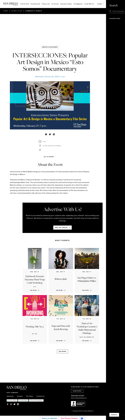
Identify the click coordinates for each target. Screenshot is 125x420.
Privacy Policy (13, 400)
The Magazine (78, 4)
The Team (29, 396)
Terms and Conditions (37, 400)
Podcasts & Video (66, 4)
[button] (46, 134)
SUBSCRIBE (77, 391)
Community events (33, 11)
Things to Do (45, 4)
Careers (20, 396)
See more (62, 351)
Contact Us (40, 396)
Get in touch (61, 227)
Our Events (55, 4)
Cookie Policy (23, 400)
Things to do (16, 11)
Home (5, 11)
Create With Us (89, 4)
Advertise (10, 396)
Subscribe (111, 4)
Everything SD (35, 4)
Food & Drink (24, 4)
